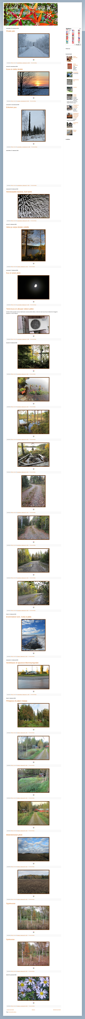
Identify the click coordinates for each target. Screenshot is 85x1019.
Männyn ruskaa (74, 131)
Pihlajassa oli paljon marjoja (16, 701)
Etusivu (33, 1009)
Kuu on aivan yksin (13, 273)
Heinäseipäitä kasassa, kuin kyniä (19, 192)
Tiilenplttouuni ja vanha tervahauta (76, 106)
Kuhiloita (75, 87)
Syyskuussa (10, 903)
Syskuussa (10, 939)
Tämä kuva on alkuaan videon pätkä (19, 309)
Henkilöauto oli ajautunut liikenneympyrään (22, 663)
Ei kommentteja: (34, 62)
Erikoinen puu (11, 107)
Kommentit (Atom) (12, 1012)
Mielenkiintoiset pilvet (14, 835)
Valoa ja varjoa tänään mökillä (17, 227)
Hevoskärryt (75, 72)
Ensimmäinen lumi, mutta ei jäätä (18, 617)
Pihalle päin (10, 31)
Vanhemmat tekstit (57, 1009)
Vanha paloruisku (75, 57)
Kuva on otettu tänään (14, 69)
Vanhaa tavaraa (74, 95)
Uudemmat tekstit (10, 1009)
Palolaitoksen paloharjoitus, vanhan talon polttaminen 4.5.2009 (76, 115)
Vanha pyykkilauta (75, 65)
